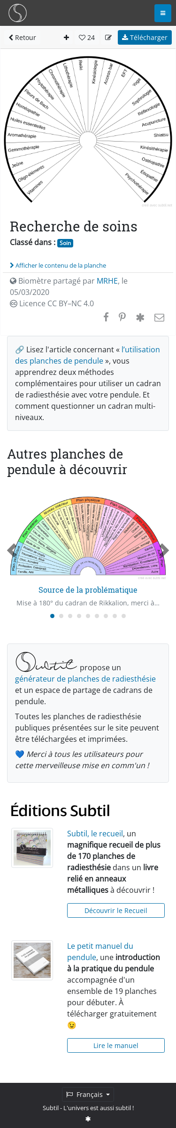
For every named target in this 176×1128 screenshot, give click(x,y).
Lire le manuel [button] (115, 1045)
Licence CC (52, 303)
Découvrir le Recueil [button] (115, 910)
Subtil (51, 1108)
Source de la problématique (88, 590)
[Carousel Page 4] (79, 616)
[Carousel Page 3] (70, 616)
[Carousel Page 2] (61, 616)
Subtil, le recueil (95, 833)
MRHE (107, 281)
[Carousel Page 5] (88, 616)
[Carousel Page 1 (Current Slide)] (52, 616)
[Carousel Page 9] (124, 616)
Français (85, 1094)
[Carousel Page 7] (106, 616)
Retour (22, 37)
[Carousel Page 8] (115, 616)
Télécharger (145, 37)
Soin (65, 243)
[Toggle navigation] (162, 13)
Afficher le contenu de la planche (58, 265)
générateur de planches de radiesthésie (85, 679)
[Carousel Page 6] (97, 616)
